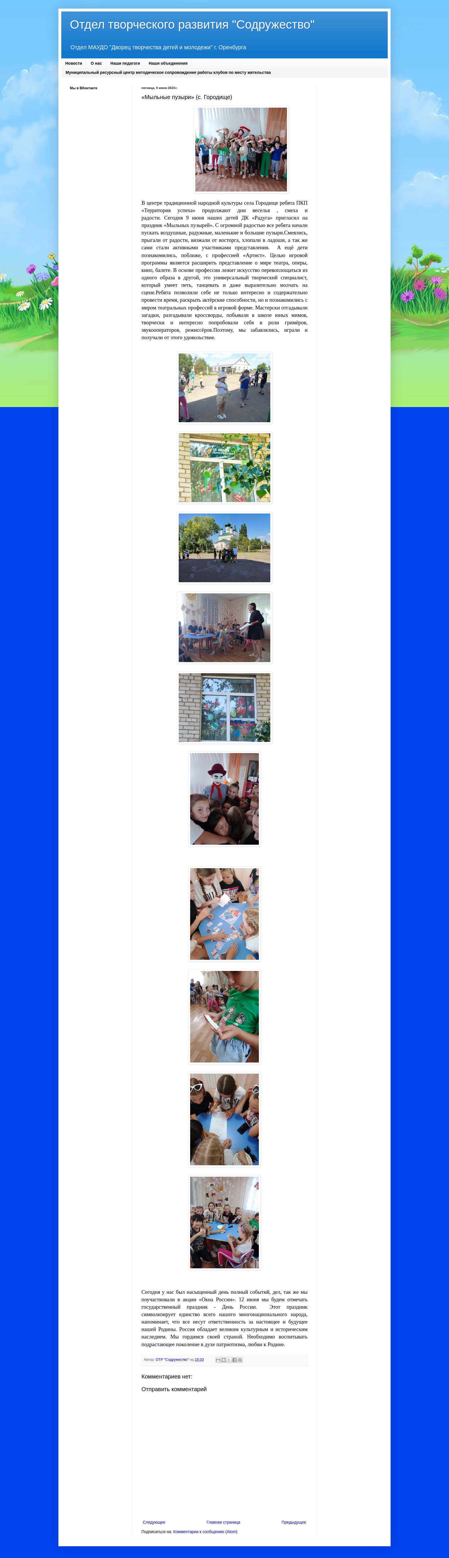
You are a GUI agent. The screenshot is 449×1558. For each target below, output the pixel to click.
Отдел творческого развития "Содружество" (192, 24)
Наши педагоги (125, 63)
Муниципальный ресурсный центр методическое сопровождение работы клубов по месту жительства (168, 72)
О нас (96, 63)
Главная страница (224, 1522)
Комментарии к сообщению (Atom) (205, 1531)
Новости (73, 63)
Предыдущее (293, 1522)
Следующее (154, 1522)
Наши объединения (168, 63)
